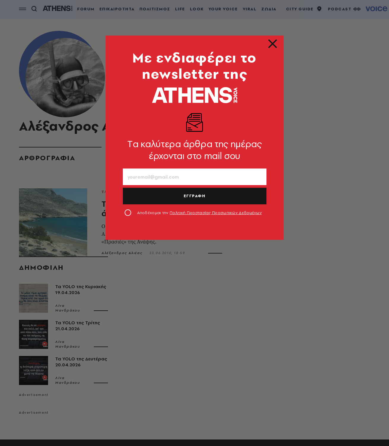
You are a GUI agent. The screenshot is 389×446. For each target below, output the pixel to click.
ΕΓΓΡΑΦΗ (195, 195)
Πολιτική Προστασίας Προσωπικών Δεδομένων (216, 212)
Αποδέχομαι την (199, 212)
